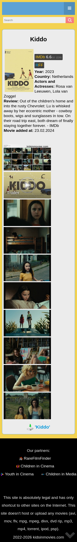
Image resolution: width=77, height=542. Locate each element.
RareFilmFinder (37, 458)
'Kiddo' (42, 427)
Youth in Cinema (19, 474)
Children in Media (61, 474)
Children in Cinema (37, 466)
